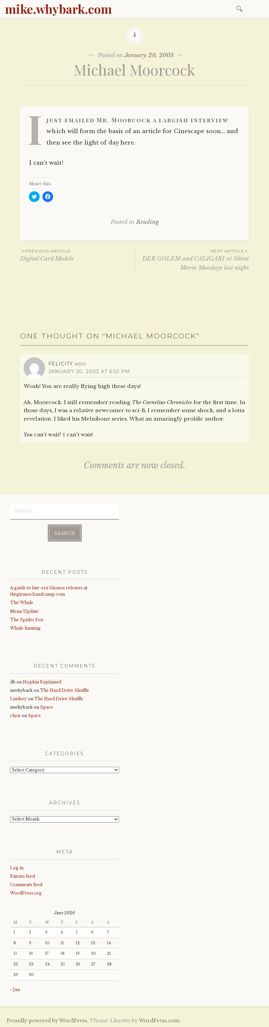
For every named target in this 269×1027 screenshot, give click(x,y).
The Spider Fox (26, 618)
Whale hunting (25, 627)
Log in (17, 866)
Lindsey (18, 698)
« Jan (15, 988)
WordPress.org (26, 892)
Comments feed (26, 883)
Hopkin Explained (42, 680)
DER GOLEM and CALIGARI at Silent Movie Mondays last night (192, 259)
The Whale (21, 601)
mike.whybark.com (58, 9)
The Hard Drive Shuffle (64, 689)
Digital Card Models (77, 255)
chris (15, 714)
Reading (147, 222)
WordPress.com (159, 1020)
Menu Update (24, 610)
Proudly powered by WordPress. (47, 1020)
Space (46, 706)
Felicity (60, 364)
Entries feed (22, 875)
